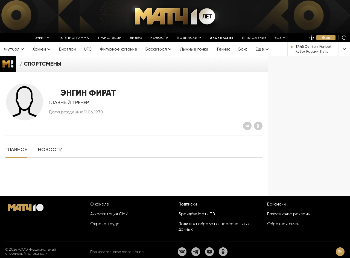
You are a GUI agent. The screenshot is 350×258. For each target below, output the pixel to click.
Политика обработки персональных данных (214, 226)
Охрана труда (104, 223)
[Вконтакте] (247, 126)
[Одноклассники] (258, 126)
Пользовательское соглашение (117, 252)
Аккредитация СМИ (109, 214)
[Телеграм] (195, 251)
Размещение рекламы (289, 214)
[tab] (16, 149)
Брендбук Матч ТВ (197, 214)
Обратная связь (283, 223)
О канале (99, 204)
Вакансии (276, 204)
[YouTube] (209, 251)
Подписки (188, 204)
